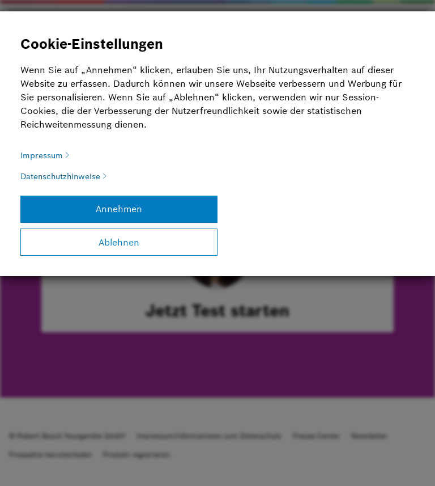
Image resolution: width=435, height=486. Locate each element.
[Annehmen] (119, 209)
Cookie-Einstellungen (91, 44)
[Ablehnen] (119, 242)
